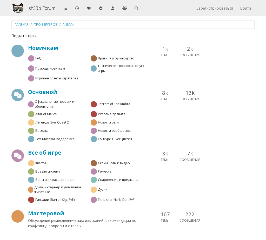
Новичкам (43, 47)
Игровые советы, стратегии (56, 78)
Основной (42, 91)
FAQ (38, 58)
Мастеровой (46, 213)
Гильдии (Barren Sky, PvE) (55, 199)
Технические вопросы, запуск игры (121, 68)
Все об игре (44, 152)
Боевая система (47, 171)
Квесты (40, 163)
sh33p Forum (42, 8)
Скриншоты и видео (114, 163)
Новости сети (108, 122)
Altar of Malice (46, 114)
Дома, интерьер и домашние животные (57, 189)
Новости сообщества (114, 130)
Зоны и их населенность (55, 179)
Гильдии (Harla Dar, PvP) (116, 199)
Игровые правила (111, 114)
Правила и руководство (116, 58)
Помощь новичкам (50, 68)
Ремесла (104, 171)
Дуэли (103, 189)
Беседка (42, 130)
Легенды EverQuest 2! (52, 122)
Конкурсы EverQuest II (115, 139)
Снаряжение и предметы (118, 179)
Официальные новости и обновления (54, 103)
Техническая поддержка (54, 139)
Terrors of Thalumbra (114, 104)
